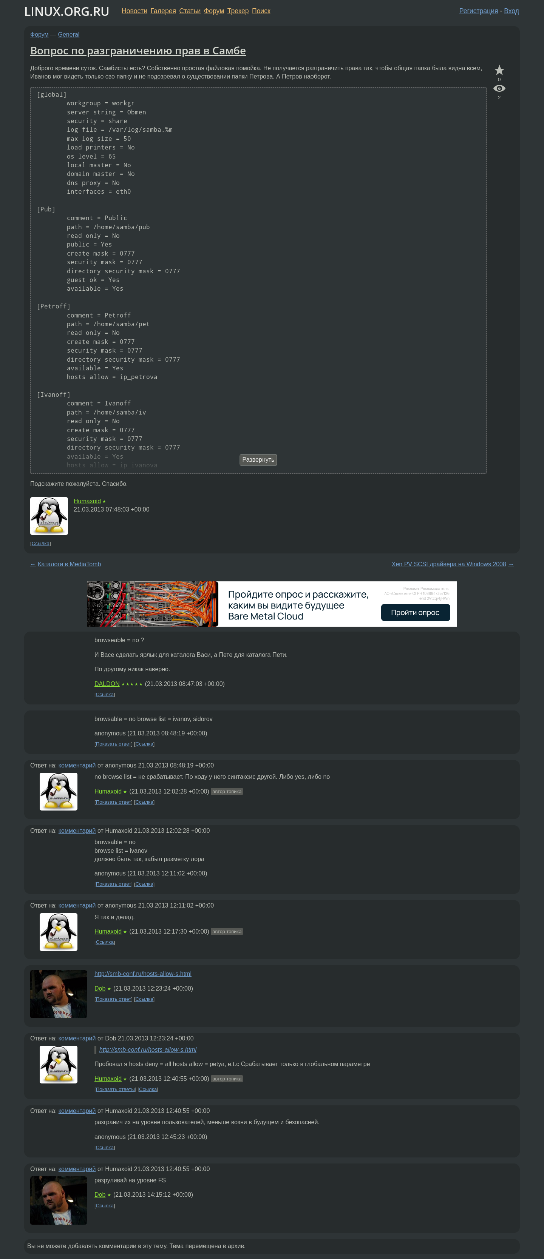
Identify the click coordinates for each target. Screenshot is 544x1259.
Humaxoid (87, 501)
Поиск (261, 11)
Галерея (163, 11)
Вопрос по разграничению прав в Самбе (138, 50)
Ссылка (40, 543)
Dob (99, 988)
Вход (511, 11)
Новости (134, 11)
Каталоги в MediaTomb (69, 564)
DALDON (107, 684)
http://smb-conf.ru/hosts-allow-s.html (143, 974)
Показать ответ (113, 744)
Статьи (190, 11)
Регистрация (478, 11)
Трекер (238, 11)
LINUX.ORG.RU (67, 11)
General (69, 34)
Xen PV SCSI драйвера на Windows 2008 (449, 564)
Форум (214, 11)
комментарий (77, 765)
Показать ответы (115, 1089)
